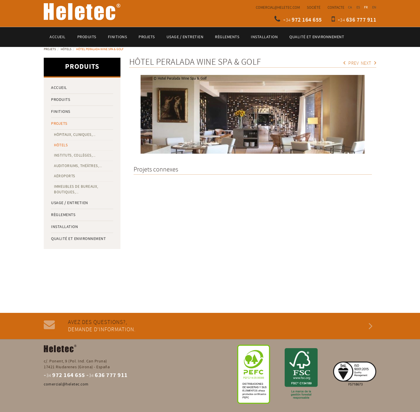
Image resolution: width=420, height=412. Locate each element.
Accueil (59, 87)
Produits (60, 99)
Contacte (336, 7)
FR (366, 7)
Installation (64, 226)
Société (314, 7)
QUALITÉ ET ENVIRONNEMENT (78, 238)
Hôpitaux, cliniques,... (75, 134)
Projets (50, 49)
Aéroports (64, 176)
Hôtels (66, 49)
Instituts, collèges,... (75, 155)
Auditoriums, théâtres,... (78, 166)
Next (369, 63)
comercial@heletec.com (278, 7)
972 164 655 (307, 20)
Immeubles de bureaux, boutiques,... (76, 189)
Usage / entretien (69, 203)
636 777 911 (361, 20)
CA (350, 7)
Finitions (60, 111)
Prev (351, 63)
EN (374, 7)
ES (358, 7)
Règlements (63, 215)
